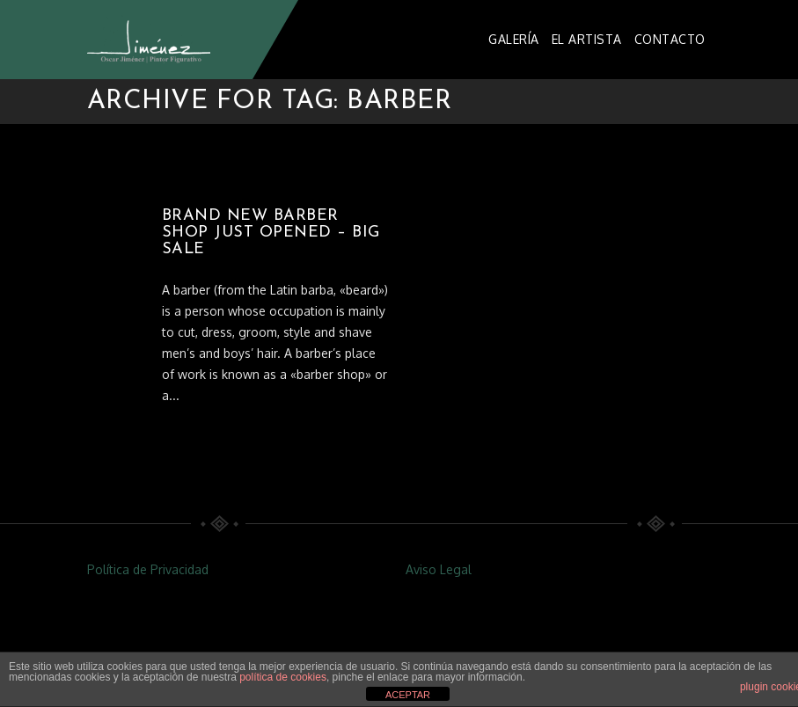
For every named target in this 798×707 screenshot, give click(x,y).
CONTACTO (670, 39)
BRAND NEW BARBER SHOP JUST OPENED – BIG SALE (271, 233)
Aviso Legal (439, 569)
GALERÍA (513, 39)
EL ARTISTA (587, 39)
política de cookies (282, 677)
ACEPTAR (407, 694)
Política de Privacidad (148, 569)
